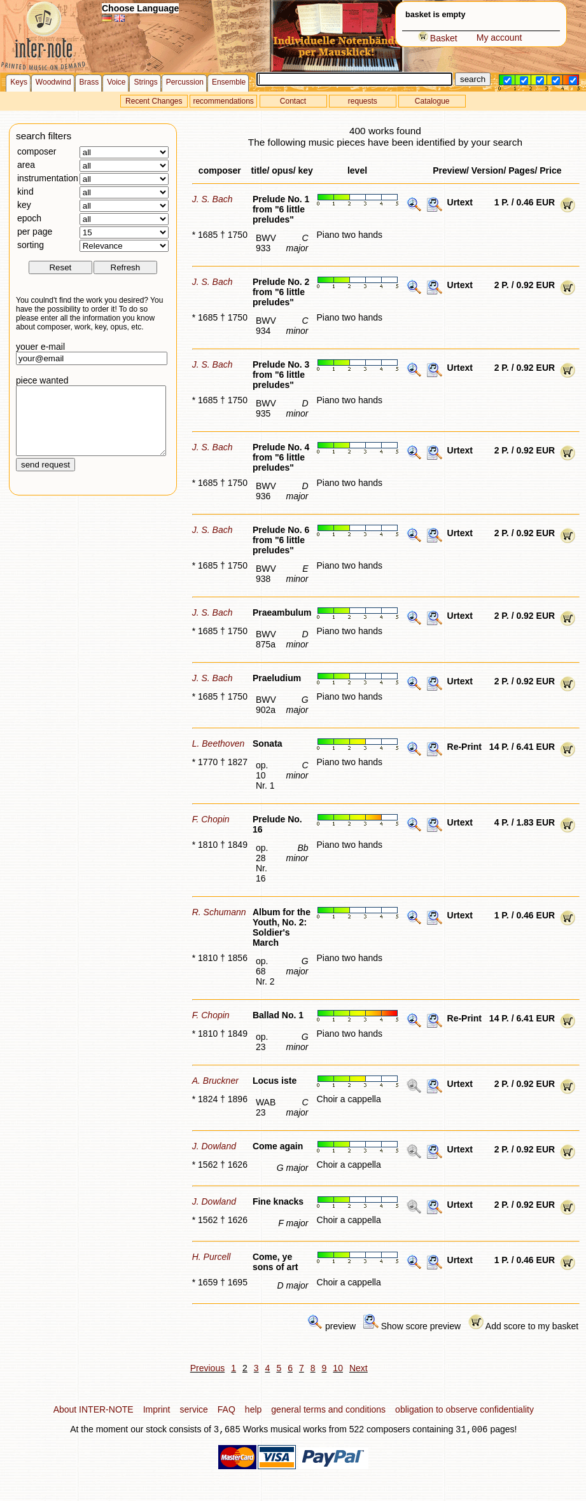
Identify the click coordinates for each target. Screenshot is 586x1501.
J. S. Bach (212, 199)
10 (338, 1368)
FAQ (226, 1409)
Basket (437, 38)
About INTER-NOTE (93, 1409)
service (193, 1409)
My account (499, 37)
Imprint (157, 1409)
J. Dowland (214, 1146)
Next (358, 1368)
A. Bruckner (215, 1081)
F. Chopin (211, 819)
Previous (207, 1368)
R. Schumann (219, 912)
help (253, 1409)
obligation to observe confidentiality (464, 1409)
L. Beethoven (218, 743)
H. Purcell (211, 1257)
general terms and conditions (328, 1409)
